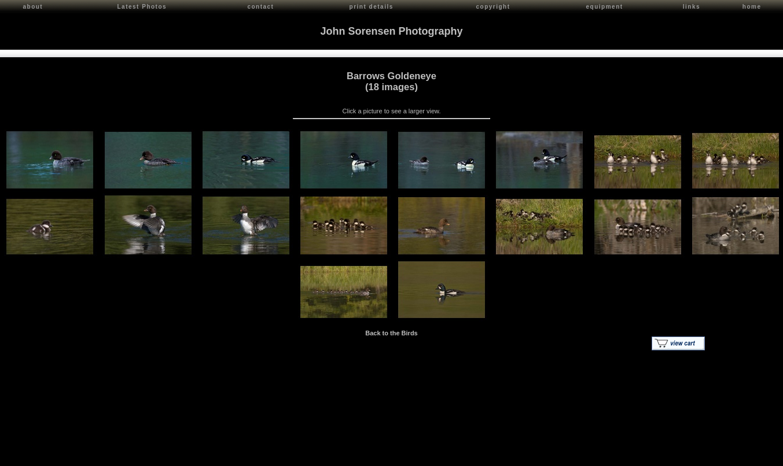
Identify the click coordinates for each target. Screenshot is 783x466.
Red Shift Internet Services (740, 455)
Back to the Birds (391, 331)
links (691, 6)
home (752, 6)
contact (260, 6)
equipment (604, 6)
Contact (111, 455)
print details (372, 6)
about (33, 6)
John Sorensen (74, 455)
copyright (493, 6)
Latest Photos (142, 6)
